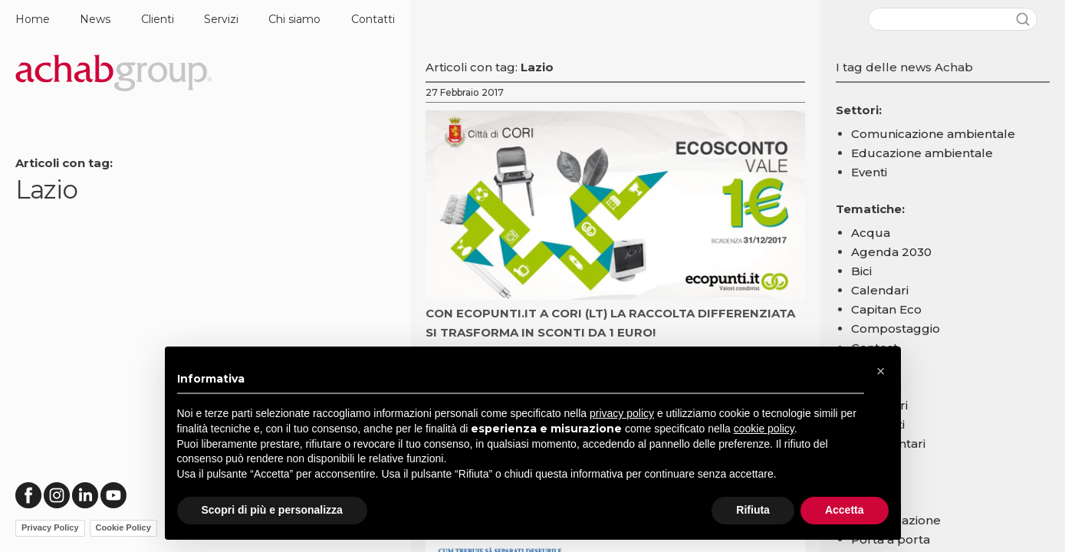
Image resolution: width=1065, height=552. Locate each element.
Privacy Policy (50, 527)
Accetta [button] (844, 510)
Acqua (870, 232)
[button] (881, 371)
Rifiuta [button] (753, 510)
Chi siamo (294, 19)
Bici (861, 271)
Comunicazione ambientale (933, 134)
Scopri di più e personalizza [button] (272, 510)
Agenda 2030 (891, 252)
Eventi (869, 172)
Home (32, 19)
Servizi (221, 19)
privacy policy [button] (622, 413)
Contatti (373, 19)
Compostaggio (895, 328)
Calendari (880, 290)
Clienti (157, 19)
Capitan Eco (886, 309)
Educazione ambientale (922, 153)
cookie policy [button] (764, 428)
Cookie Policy (123, 527)
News (95, 19)
